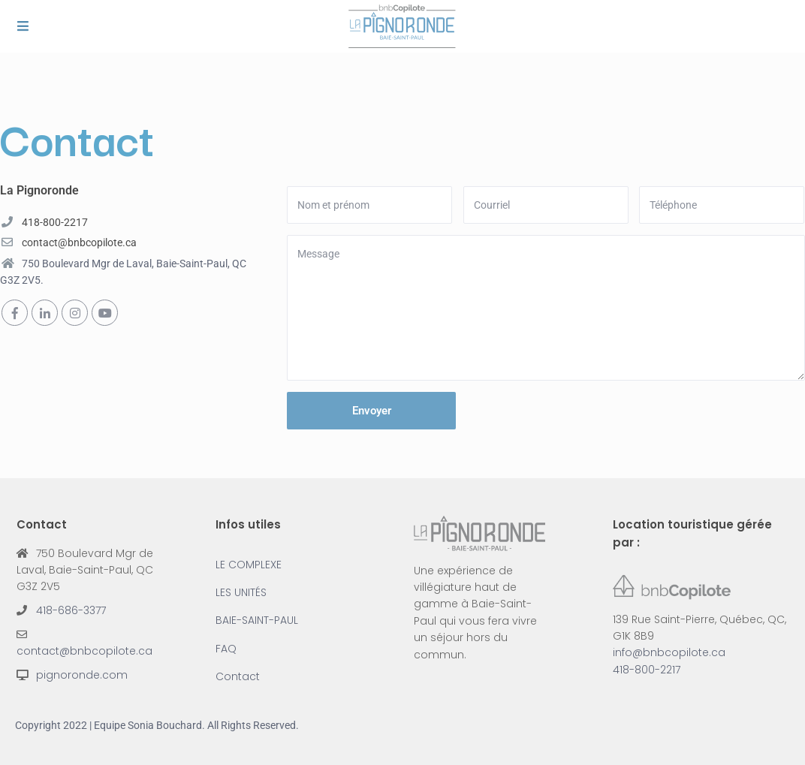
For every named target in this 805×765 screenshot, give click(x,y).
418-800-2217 (55, 222)
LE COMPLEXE (249, 564)
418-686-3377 (71, 610)
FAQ (226, 648)
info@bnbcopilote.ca (669, 652)
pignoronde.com (82, 674)
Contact (238, 676)
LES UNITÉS (241, 592)
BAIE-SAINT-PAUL (257, 620)
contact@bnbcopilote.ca (79, 242)
